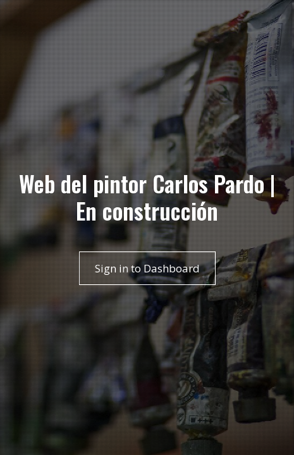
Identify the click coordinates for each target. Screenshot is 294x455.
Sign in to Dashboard (147, 268)
